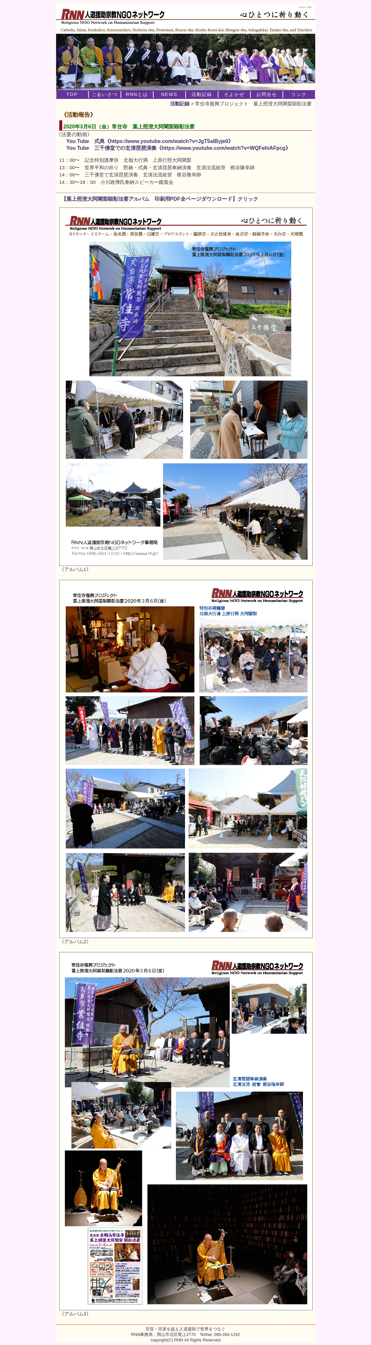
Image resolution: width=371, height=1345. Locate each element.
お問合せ (266, 94)
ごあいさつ (105, 94)
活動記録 (180, 103)
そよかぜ (234, 94)
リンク (299, 94)
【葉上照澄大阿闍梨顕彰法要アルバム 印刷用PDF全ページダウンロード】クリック (157, 199)
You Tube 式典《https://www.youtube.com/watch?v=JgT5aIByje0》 (150, 141)
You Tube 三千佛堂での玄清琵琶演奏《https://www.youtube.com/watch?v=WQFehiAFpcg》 (178, 148)
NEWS (169, 94)
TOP (72, 94)
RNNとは (137, 94)
